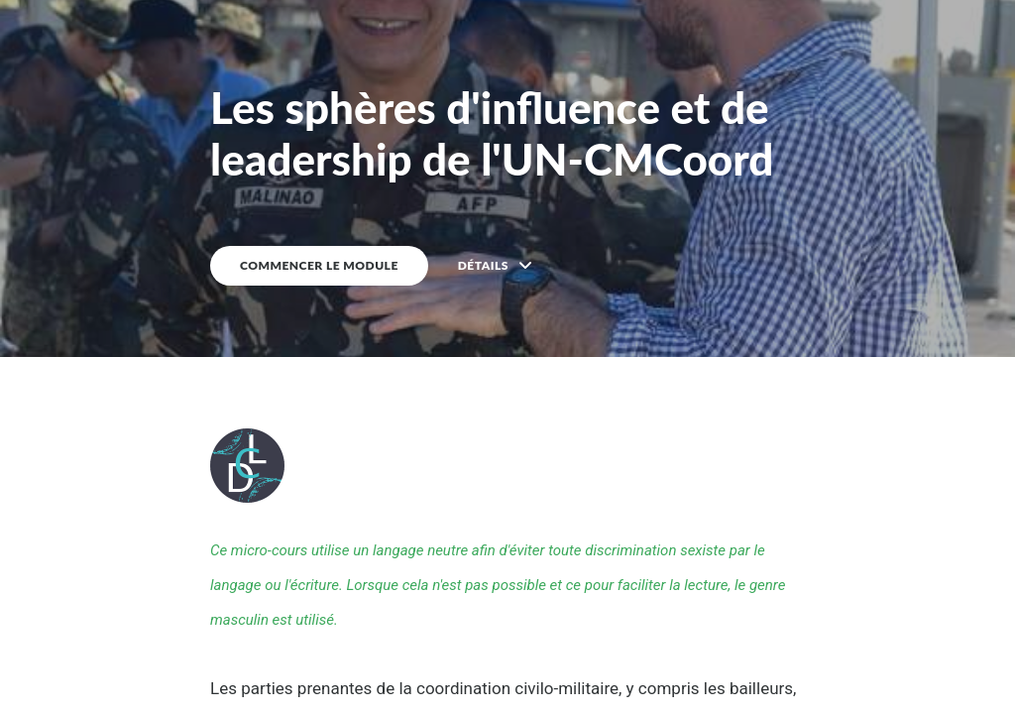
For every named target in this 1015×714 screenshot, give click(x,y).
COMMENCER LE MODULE (319, 265)
